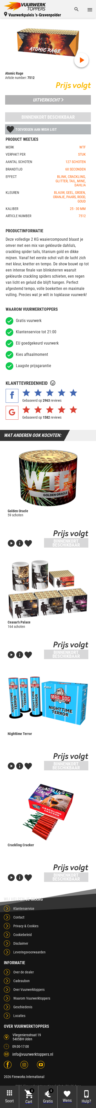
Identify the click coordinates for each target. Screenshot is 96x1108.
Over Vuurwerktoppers (29, 990)
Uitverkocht (48, 100)
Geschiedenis (22, 1007)
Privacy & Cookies (25, 926)
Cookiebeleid (22, 935)
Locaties (19, 1016)
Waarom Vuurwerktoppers (31, 998)
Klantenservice (23, 908)
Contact (18, 917)
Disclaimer (20, 943)
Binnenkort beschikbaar (48, 117)
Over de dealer (23, 972)
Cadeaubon (21, 981)
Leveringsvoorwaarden (29, 952)
